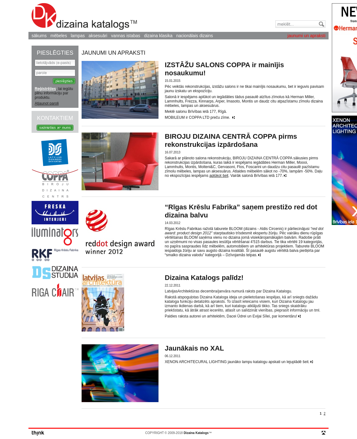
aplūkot (216, 175)
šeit (226, 175)
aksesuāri (97, 35)
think (38, 433)
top (323, 433)
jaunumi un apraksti (306, 35)
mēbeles (58, 35)
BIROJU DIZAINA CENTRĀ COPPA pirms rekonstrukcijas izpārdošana (231, 140)
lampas (78, 35)
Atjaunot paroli (47, 103)
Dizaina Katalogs (84, 16)
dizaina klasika (158, 35)
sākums (39, 35)
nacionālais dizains (194, 35)
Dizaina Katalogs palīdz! (204, 278)
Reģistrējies (45, 89)
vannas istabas (125, 35)
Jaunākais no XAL (194, 348)
